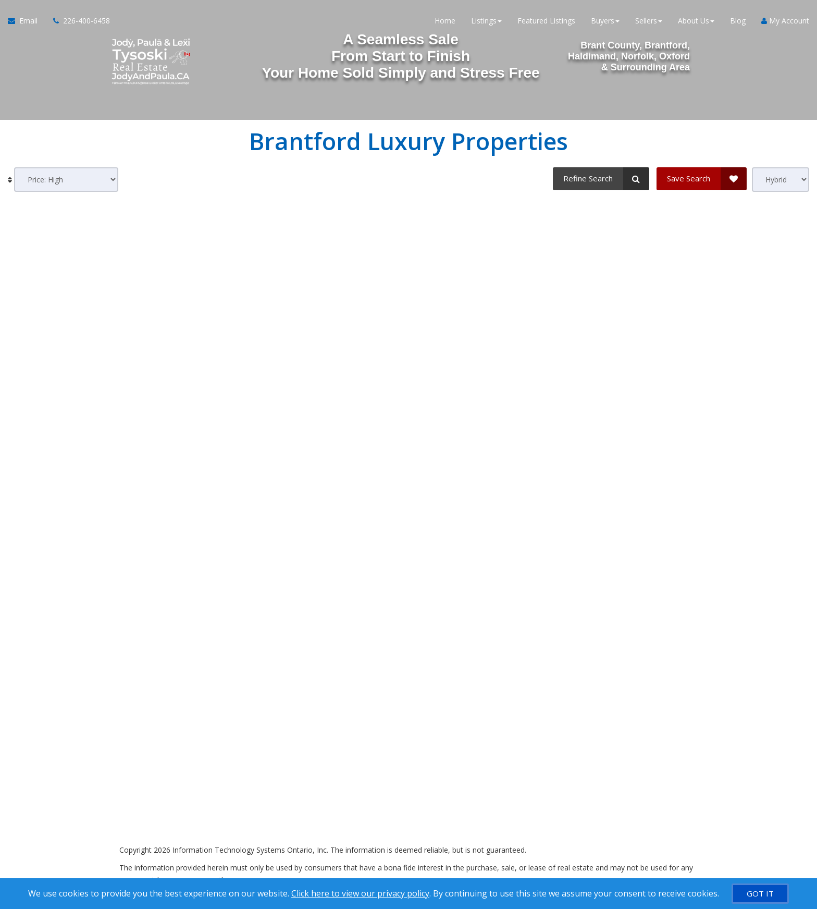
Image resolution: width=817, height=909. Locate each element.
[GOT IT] (760, 893)
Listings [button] (486, 21)
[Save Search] (702, 178)
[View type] (780, 179)
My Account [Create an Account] (785, 21)
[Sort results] (66, 179)
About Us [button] (696, 21)
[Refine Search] (601, 178)
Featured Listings (546, 21)
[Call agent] (77, 21)
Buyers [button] (605, 21)
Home (445, 21)
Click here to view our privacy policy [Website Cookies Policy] (360, 893)
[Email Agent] (26, 21)
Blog (738, 21)
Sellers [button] (648, 21)
